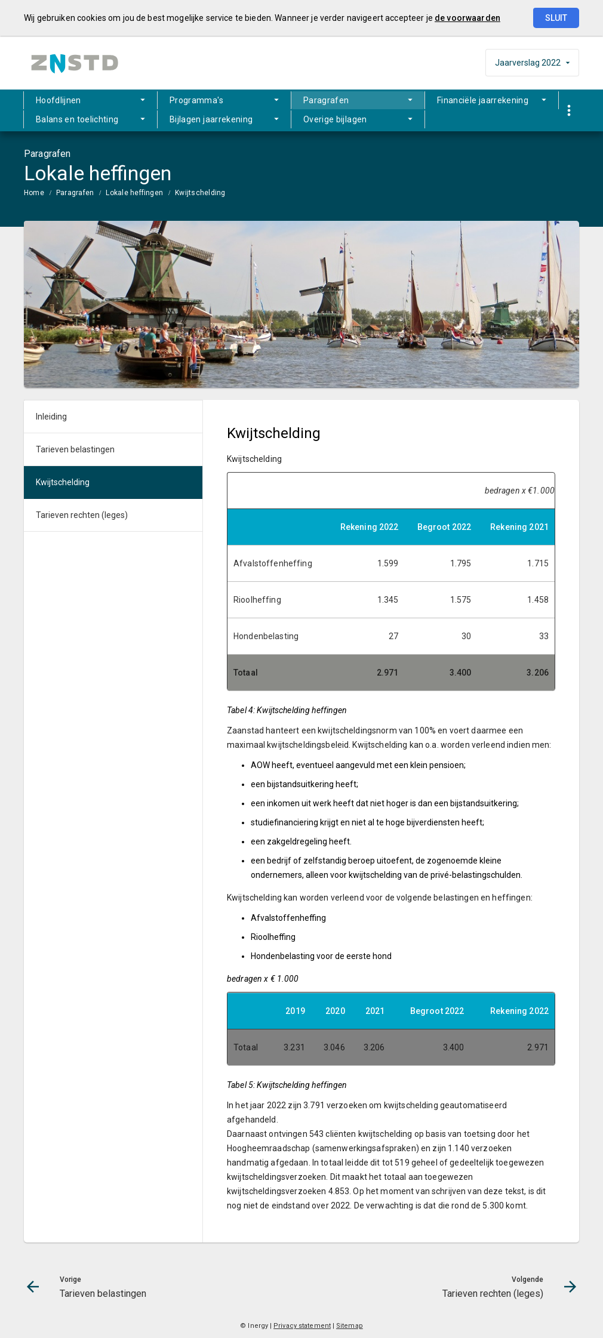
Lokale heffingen (134, 193)
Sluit (556, 18)
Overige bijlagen (335, 119)
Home (34, 193)
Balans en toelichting (77, 119)
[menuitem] (90, 100)
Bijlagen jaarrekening (211, 119)
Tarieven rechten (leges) (82, 515)
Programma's (196, 100)
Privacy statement (302, 1326)
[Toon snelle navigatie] (568, 110)
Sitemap (349, 1326)
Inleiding (51, 416)
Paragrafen (326, 100)
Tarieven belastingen (75, 449)
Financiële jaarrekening (482, 100)
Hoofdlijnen (58, 100)
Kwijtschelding (200, 193)
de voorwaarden (467, 18)
